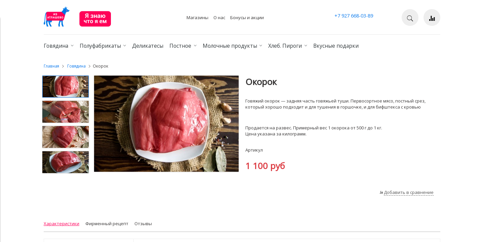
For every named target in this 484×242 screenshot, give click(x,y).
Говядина (76, 66)
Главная (51, 66)
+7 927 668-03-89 (353, 15)
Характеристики (61, 223)
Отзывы (143, 223)
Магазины (197, 17)
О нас (219, 17)
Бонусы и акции (247, 17)
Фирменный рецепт (106, 223)
